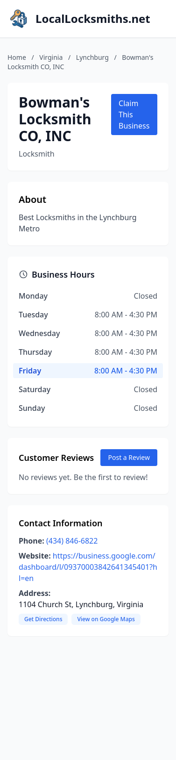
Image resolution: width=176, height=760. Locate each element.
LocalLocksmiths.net (92, 18)
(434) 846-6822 (72, 541)
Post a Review (129, 457)
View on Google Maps (105, 619)
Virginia (51, 57)
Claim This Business (134, 114)
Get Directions (43, 619)
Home (16, 57)
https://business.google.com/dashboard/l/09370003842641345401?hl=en (88, 567)
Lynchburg (92, 57)
